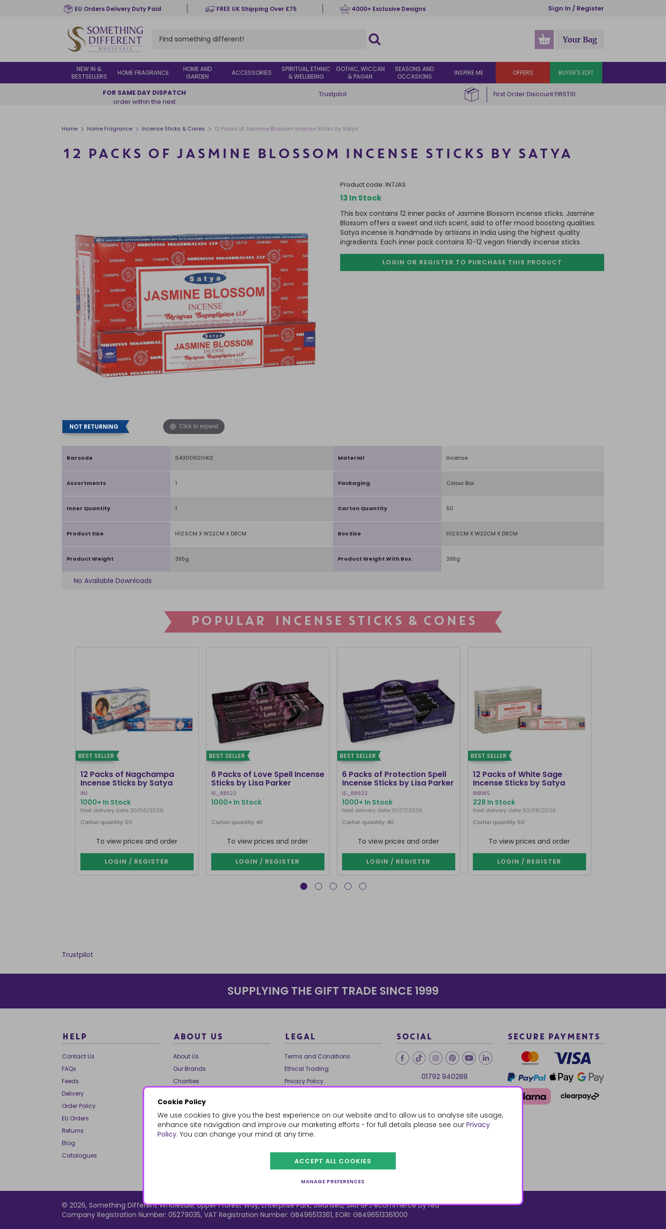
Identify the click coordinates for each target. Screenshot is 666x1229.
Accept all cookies (333, 1161)
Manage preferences (333, 1181)
